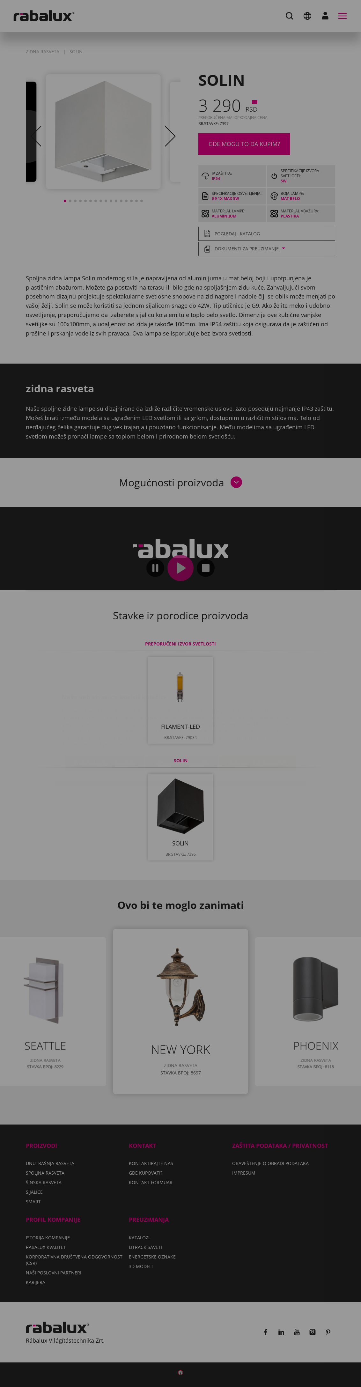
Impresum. (146, 707)
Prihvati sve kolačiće (258, 725)
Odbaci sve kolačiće (182, 725)
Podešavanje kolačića (105, 725)
